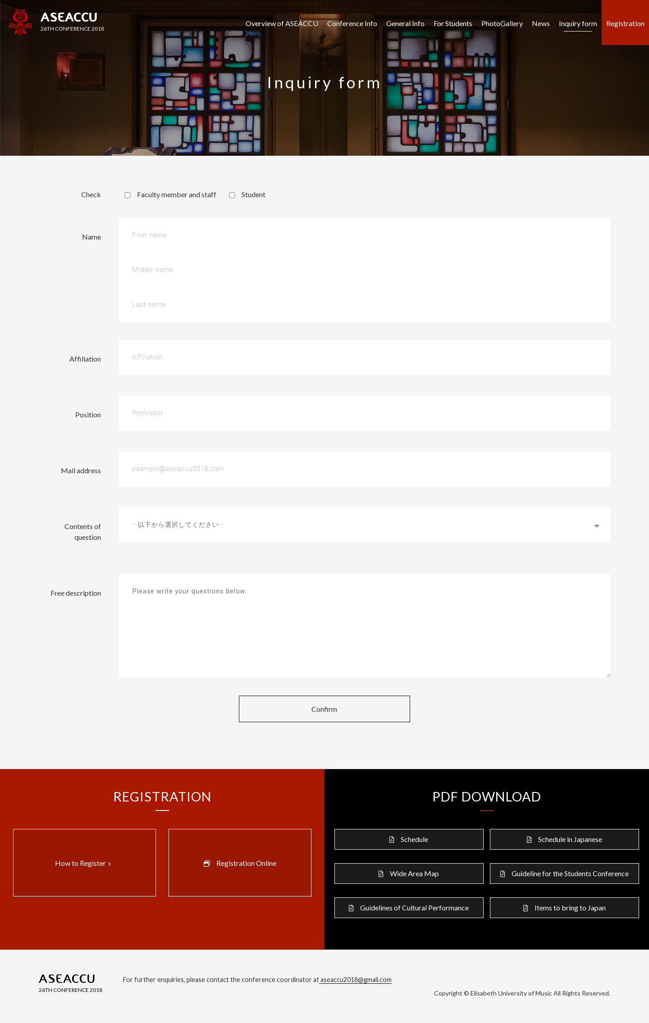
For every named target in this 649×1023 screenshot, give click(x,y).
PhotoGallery (502, 23)
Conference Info (352, 23)
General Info (405, 23)
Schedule (414, 839)
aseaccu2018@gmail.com (355, 979)
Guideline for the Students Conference (570, 873)
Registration (625, 23)
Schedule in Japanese (570, 839)
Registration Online (246, 863)
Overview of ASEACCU (282, 23)
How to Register (84, 863)
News (541, 23)
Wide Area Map (414, 873)
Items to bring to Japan (570, 907)
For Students (453, 23)
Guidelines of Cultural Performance (414, 907)
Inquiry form (578, 23)
